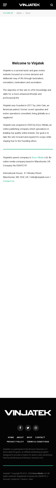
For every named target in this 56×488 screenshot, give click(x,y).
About (20, 437)
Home (11, 437)
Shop (29, 437)
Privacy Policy (15, 442)
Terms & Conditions (38, 442)
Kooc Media (38, 157)
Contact (40, 437)
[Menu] (5, 4)
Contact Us (8, 181)
